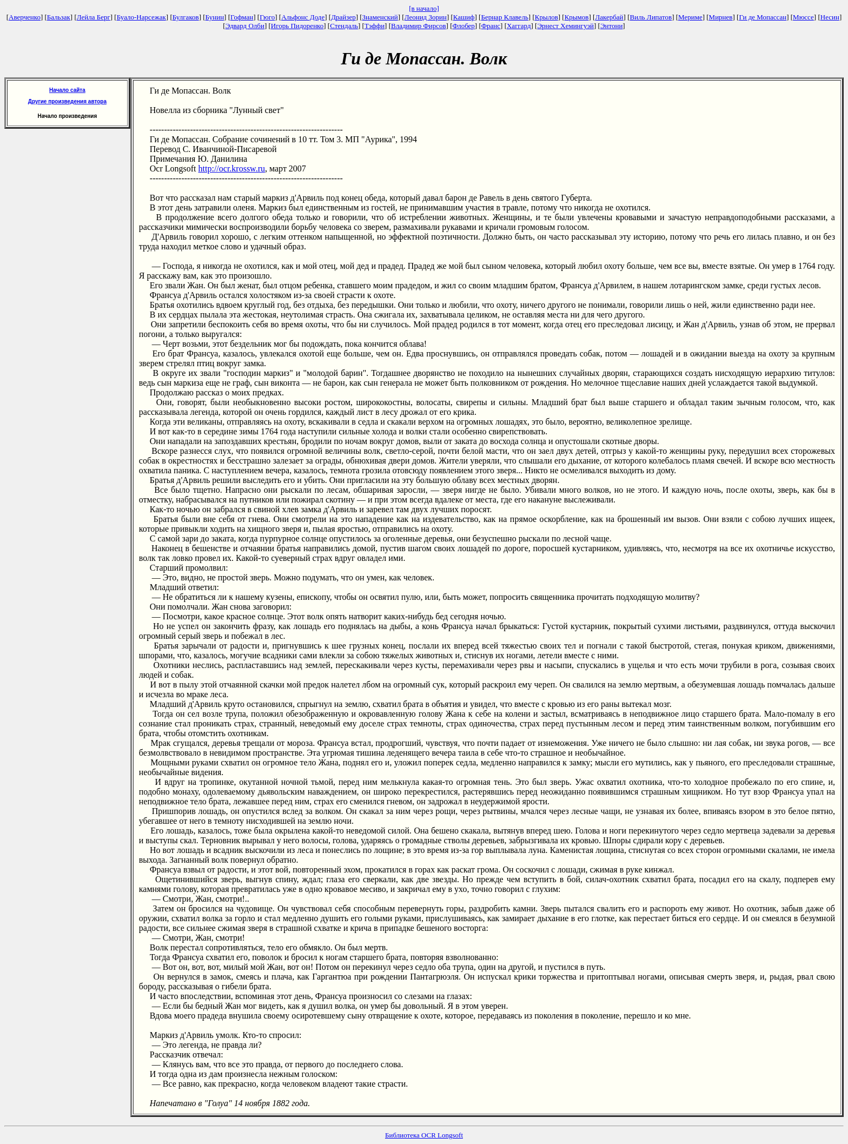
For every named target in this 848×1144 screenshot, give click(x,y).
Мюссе (803, 17)
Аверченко (25, 17)
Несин (829, 17)
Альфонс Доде (302, 17)
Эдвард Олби (245, 26)
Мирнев (721, 17)
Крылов (546, 17)
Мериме (690, 17)
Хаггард (519, 26)
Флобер (464, 26)
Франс (490, 26)
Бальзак (58, 17)
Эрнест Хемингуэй (565, 26)
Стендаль (344, 26)
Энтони (611, 26)
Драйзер (343, 17)
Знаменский (380, 17)
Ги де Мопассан (762, 17)
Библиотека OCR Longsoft (424, 1135)
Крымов (577, 17)
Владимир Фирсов (418, 26)
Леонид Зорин (426, 17)
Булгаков (186, 17)
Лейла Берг (93, 17)
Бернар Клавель (504, 17)
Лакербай (609, 17)
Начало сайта (67, 90)
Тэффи (375, 26)
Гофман (241, 17)
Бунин (215, 17)
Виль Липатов (651, 17)
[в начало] (424, 8)
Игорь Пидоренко (297, 26)
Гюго (267, 17)
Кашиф (464, 17)
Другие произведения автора (67, 101)
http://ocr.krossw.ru (231, 168)
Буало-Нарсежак (141, 17)
